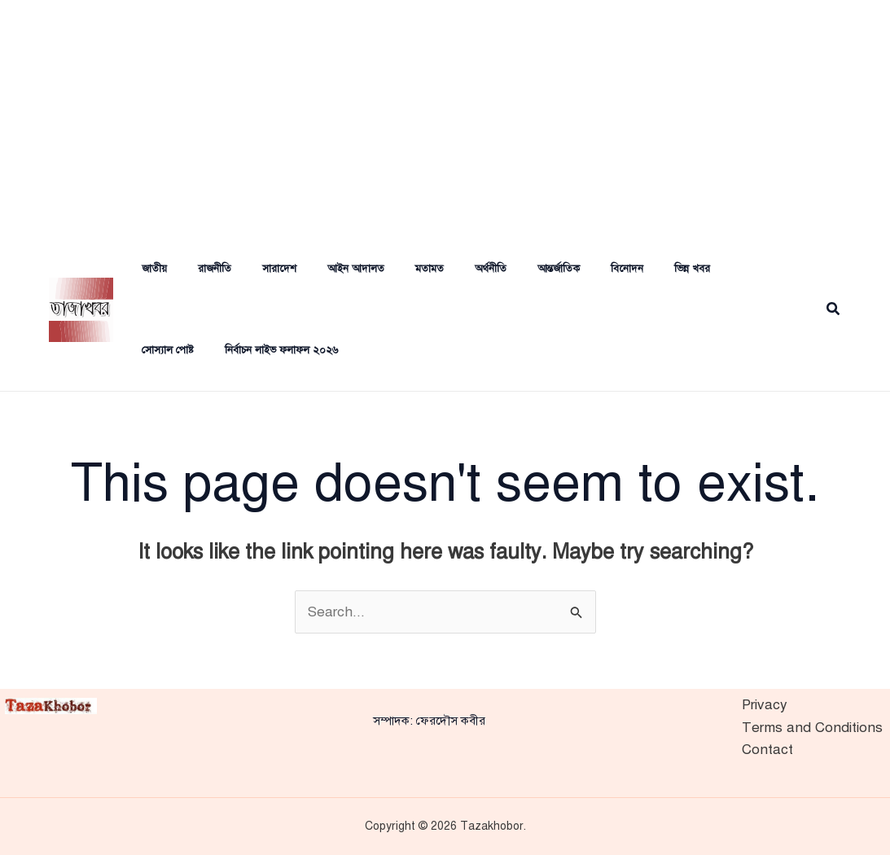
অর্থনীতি (454, 268)
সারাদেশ (257, 268)
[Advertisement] (445, 114)
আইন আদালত (328, 268)
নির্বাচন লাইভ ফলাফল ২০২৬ (186, 350)
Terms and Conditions (812, 727)
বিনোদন (580, 268)
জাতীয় (142, 268)
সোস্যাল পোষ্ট (711, 268)
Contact (767, 749)
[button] (833, 310)
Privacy (764, 704)
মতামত (398, 268)
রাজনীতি (197, 268)
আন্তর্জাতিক (517, 268)
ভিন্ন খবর (641, 268)
